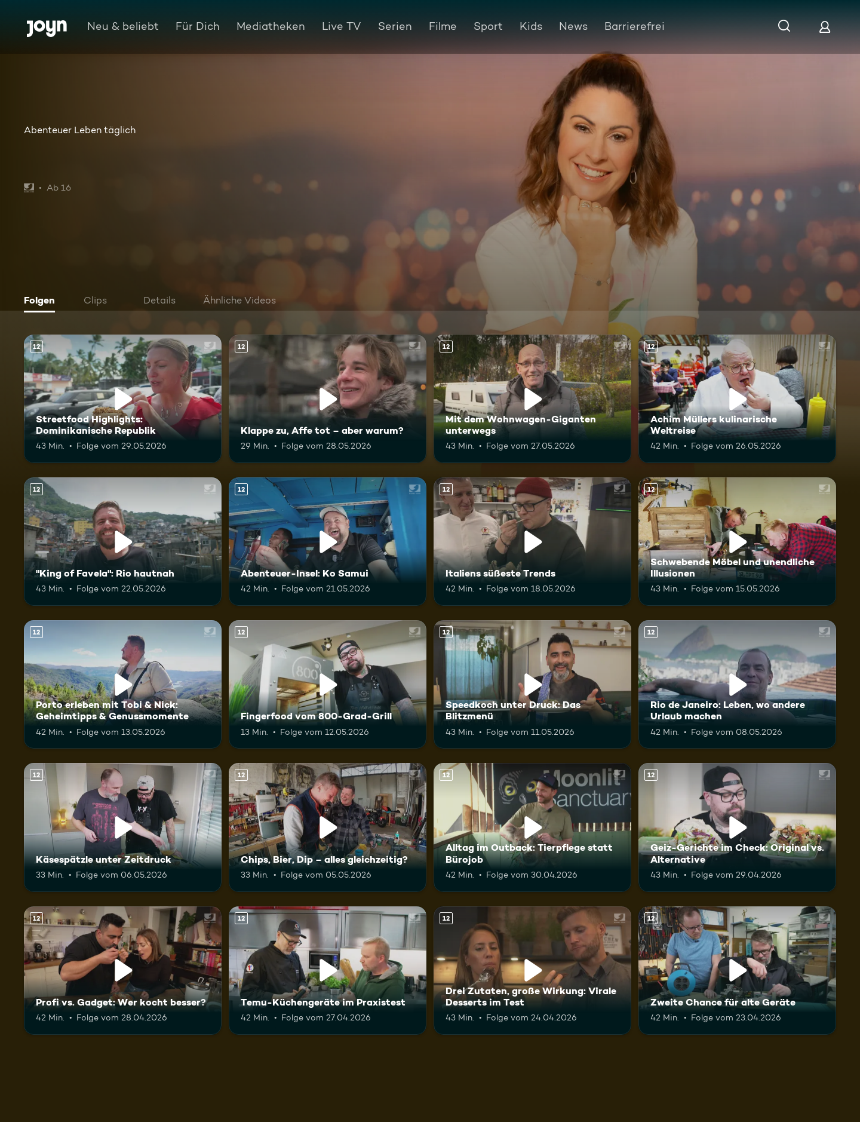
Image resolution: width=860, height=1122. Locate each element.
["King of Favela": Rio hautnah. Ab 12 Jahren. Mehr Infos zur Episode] (123, 541)
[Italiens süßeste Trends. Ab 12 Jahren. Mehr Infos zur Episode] (532, 541)
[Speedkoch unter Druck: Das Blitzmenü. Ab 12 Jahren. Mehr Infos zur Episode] (532, 684)
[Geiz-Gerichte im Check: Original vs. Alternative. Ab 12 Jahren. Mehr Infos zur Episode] (737, 827)
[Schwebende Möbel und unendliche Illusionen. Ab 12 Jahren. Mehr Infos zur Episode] (737, 541)
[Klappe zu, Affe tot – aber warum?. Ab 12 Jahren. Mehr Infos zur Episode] (327, 399)
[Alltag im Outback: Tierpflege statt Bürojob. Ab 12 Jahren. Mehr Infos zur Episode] (532, 827)
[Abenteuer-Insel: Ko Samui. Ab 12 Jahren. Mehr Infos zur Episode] (327, 541)
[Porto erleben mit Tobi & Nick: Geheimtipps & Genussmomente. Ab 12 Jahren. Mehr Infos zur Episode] (123, 684)
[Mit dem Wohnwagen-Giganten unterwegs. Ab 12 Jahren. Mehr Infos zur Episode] (532, 399)
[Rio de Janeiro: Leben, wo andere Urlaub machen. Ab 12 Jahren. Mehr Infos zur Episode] (737, 684)
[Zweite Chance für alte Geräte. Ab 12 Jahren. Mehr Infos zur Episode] (737, 970)
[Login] (824, 26)
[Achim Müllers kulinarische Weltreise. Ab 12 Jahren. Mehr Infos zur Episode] (737, 399)
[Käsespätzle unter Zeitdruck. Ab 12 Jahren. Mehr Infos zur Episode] (123, 827)
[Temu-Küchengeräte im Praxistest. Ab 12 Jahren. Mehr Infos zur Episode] (327, 970)
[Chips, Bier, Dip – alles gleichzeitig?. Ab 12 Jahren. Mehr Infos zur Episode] (327, 827)
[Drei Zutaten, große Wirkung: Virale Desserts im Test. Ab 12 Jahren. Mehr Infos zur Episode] (532, 970)
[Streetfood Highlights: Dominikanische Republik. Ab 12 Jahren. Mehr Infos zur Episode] (123, 399)
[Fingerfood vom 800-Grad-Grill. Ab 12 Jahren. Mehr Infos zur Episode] (327, 684)
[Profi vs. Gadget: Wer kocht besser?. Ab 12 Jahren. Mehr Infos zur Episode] (123, 970)
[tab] (42, 301)
